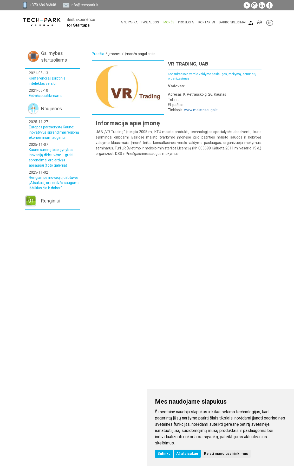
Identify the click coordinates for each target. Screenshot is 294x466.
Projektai (186, 22)
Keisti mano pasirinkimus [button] (226, 453)
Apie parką (129, 22)
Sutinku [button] (164, 453)
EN (270, 22)
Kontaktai (206, 22)
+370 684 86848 (43, 5)
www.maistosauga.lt (201, 110)
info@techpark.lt (84, 5)
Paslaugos (150, 22)
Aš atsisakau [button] (187, 453)
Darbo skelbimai (232, 22)
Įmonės (168, 22)
